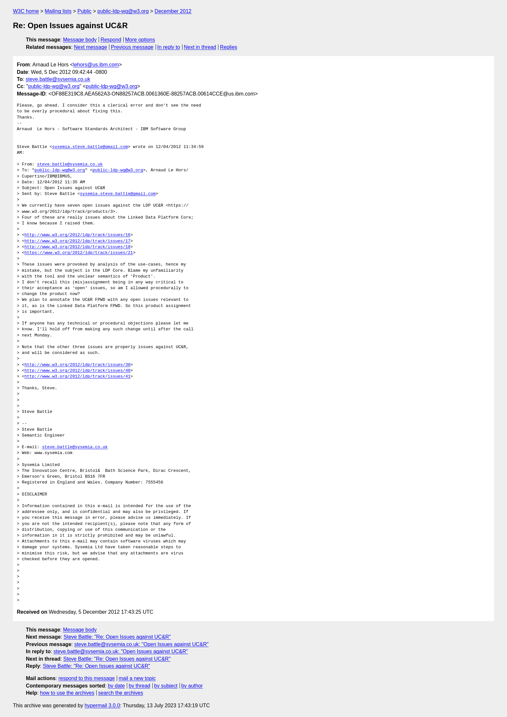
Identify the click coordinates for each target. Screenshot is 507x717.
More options (140, 39)
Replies (228, 47)
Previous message (132, 47)
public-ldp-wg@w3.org (123, 11)
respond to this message (86, 678)
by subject (165, 686)
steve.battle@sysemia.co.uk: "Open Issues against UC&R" (141, 644)
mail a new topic (137, 678)
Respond (111, 39)
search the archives (120, 693)
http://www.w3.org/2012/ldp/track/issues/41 (77, 377)
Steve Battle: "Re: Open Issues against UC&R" (117, 637)
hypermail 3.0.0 (102, 705)
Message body (80, 39)
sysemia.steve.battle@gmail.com (90, 147)
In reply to (168, 47)
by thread (139, 686)
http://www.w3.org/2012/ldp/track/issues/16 (77, 235)
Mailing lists (58, 11)
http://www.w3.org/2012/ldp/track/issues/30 (77, 365)
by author (192, 686)
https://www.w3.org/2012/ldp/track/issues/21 (78, 253)
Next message (90, 47)
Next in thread (200, 47)
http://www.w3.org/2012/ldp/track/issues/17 (77, 241)
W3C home (26, 11)
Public (84, 11)
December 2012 (173, 11)
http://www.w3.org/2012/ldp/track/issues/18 (77, 247)
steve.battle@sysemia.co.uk (58, 79)
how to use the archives (67, 693)
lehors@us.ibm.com (96, 64)
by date (116, 686)
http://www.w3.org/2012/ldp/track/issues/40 (77, 371)
